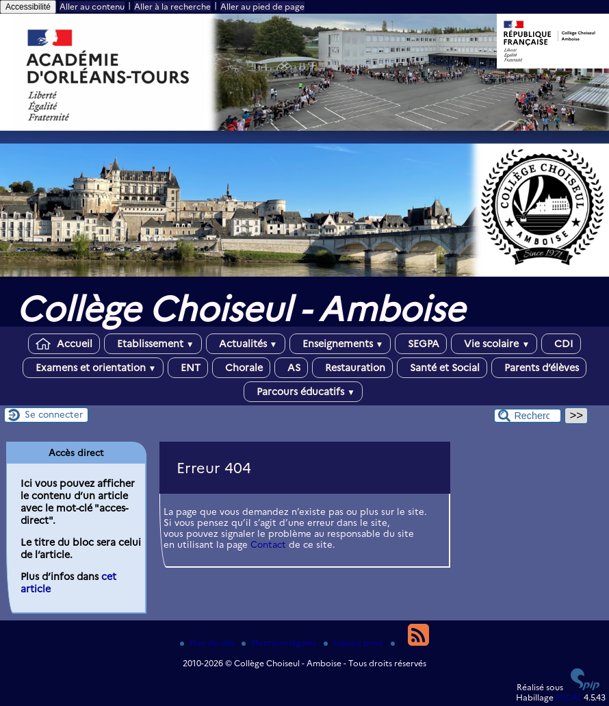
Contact (268, 544)
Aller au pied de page (262, 6)
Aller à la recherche (172, 6)
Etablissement (153, 344)
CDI (561, 344)
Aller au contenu (92, 6)
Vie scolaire (494, 344)
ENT (187, 368)
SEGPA (420, 344)
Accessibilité (28, 7)
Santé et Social (442, 368)
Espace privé (354, 643)
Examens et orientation (93, 368)
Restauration (352, 368)
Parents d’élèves (539, 368)
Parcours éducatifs (303, 392)
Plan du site (208, 643)
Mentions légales (280, 643)
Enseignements (340, 344)
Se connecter (54, 414)
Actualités (245, 344)
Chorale (241, 368)
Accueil (64, 344)
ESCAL (569, 697)
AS (291, 368)
